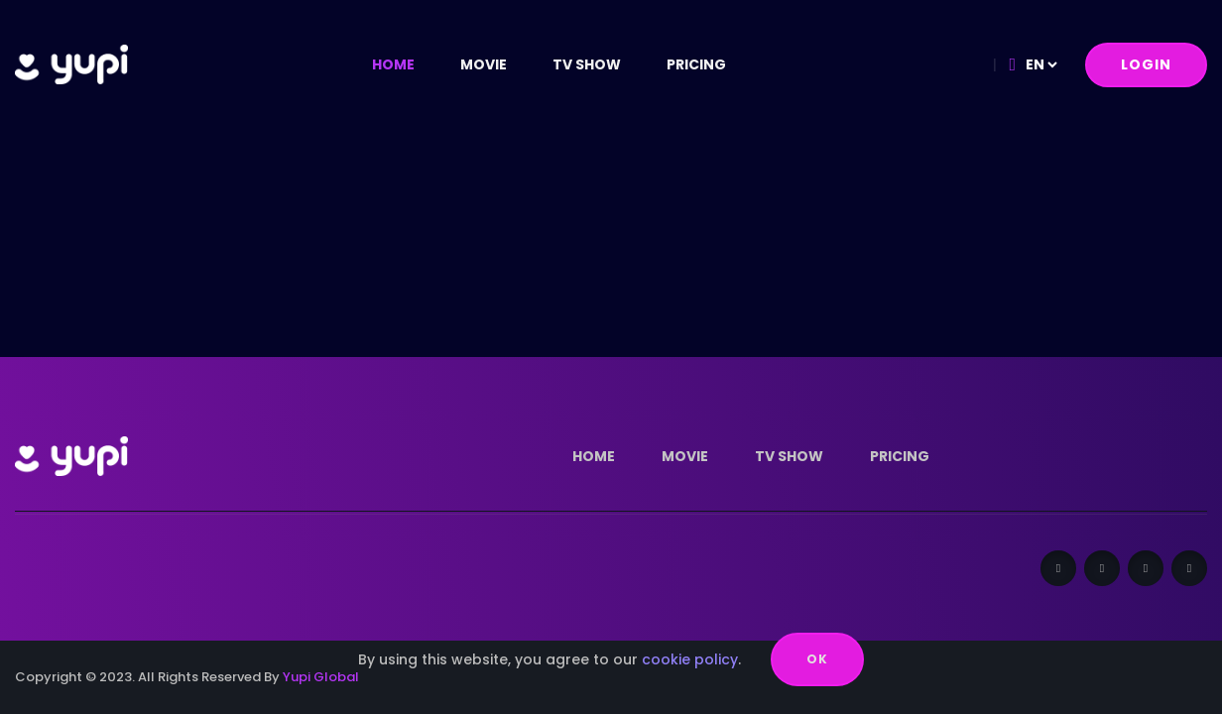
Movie (483, 64)
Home (393, 64)
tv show (586, 64)
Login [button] (1146, 64)
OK (817, 659)
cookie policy (690, 659)
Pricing (696, 64)
